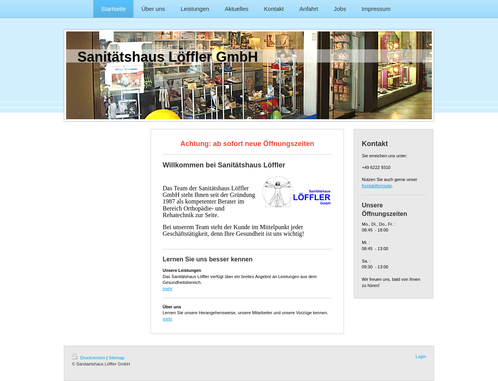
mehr (167, 288)
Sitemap (116, 357)
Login (421, 356)
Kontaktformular (377, 185)
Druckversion (89, 357)
